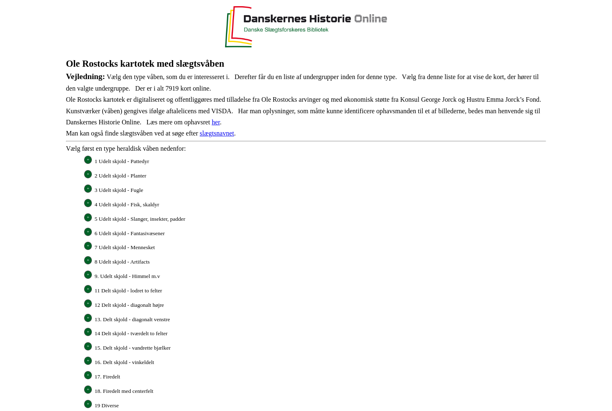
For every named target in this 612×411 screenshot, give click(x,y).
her (216, 122)
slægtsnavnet (217, 133)
